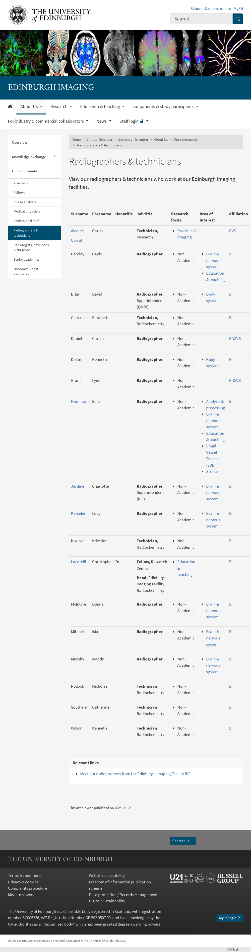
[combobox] (201, 18)
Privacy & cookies (23, 882)
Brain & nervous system (213, 260)
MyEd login (230, 917)
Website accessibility (107, 875)
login (235, 949)
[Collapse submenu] (56, 171)
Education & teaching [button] (100, 106)
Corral (76, 240)
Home (76, 139)
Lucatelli (78, 561)
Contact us (182, 840)
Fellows (19, 192)
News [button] (102, 121)
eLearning (21, 183)
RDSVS (235, 338)
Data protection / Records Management (123, 894)
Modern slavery (21, 894)
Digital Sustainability (107, 901)
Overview (19, 142)
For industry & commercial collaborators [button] (46, 121)
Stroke (212, 471)
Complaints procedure (27, 888)
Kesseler (78, 513)
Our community (24, 171)
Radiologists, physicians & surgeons (31, 247)
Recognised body (58, 924)
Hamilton (79, 401)
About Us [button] (29, 106)
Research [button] (59, 106)
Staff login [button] (132, 121)
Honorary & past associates (26, 271)
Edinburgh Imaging (133, 139)
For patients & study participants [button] (163, 106)
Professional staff (26, 220)
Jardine (77, 486)
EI (230, 254)
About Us (161, 139)
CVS (232, 230)
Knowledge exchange (29, 156)
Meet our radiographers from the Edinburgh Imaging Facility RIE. (135, 773)
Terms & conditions (24, 875)
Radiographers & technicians (25, 233)
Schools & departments (210, 8)
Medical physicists (27, 211)
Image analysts (25, 202)
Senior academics (26, 259)
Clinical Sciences (99, 139)
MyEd (238, 8)
